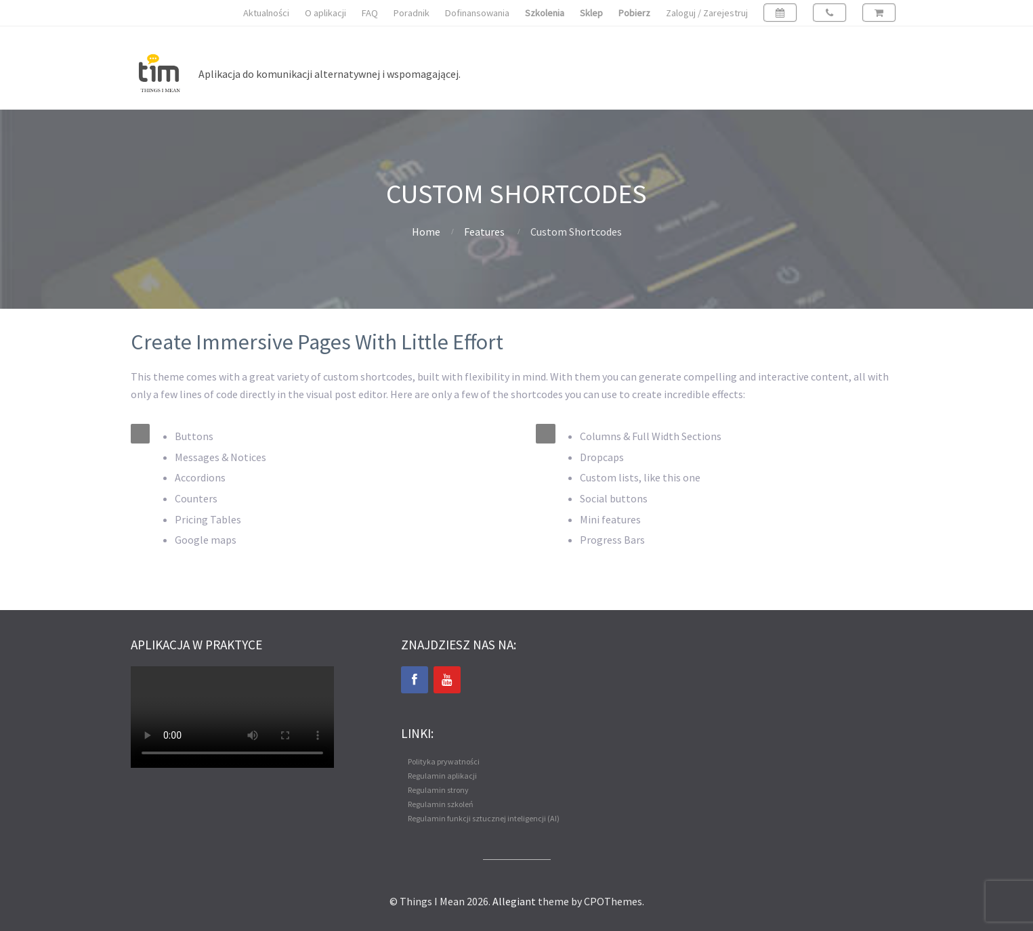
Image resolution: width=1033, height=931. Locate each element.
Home (426, 231)
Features (484, 231)
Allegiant (514, 901)
